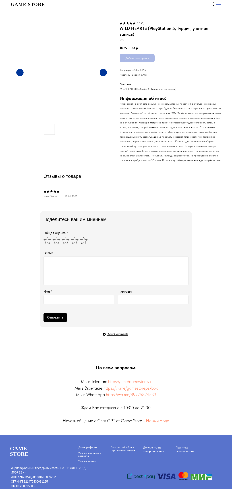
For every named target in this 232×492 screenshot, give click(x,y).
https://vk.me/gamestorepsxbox (130, 388)
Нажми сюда (157, 420)
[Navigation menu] (218, 4)
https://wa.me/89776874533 (131, 394)
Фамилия (125, 291)
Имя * (48, 291)
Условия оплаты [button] (87, 461)
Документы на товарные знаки (153, 449)
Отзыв (48, 253)
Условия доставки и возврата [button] (89, 454)
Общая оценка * (56, 233)
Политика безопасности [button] (185, 449)
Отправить (55, 317)
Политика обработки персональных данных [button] (123, 449)
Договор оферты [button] (87, 447)
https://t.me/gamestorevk (129, 381)
